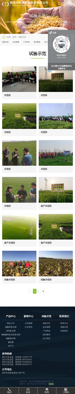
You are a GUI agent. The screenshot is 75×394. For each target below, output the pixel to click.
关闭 (50, 71)
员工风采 (47, 42)
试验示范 (5, 42)
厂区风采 (26, 42)
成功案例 (37, 42)
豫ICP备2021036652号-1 (37, 384)
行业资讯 (28, 327)
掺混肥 (11, 342)
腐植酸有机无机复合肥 (10, 335)
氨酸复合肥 (11, 338)
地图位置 (64, 327)
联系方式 (64, 323)
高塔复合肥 (11, 331)
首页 (14, 37)
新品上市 (11, 323)
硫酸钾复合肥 (11, 327)
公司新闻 (28, 323)
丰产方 (11, 346)
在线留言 (64, 331)
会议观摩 (16, 42)
